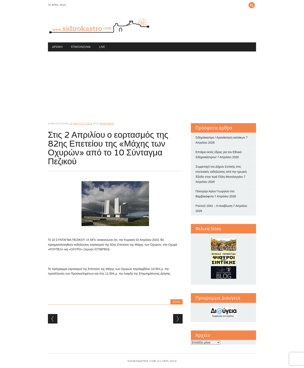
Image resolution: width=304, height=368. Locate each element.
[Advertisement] (152, 83)
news (176, 301)
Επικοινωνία (81, 47)
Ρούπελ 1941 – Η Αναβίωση (213, 206)
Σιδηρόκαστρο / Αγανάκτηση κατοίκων (220, 137)
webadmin (107, 123)
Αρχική (57, 47)
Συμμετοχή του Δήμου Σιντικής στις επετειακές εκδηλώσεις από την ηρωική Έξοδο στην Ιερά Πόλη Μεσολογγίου (221, 171)
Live (102, 47)
